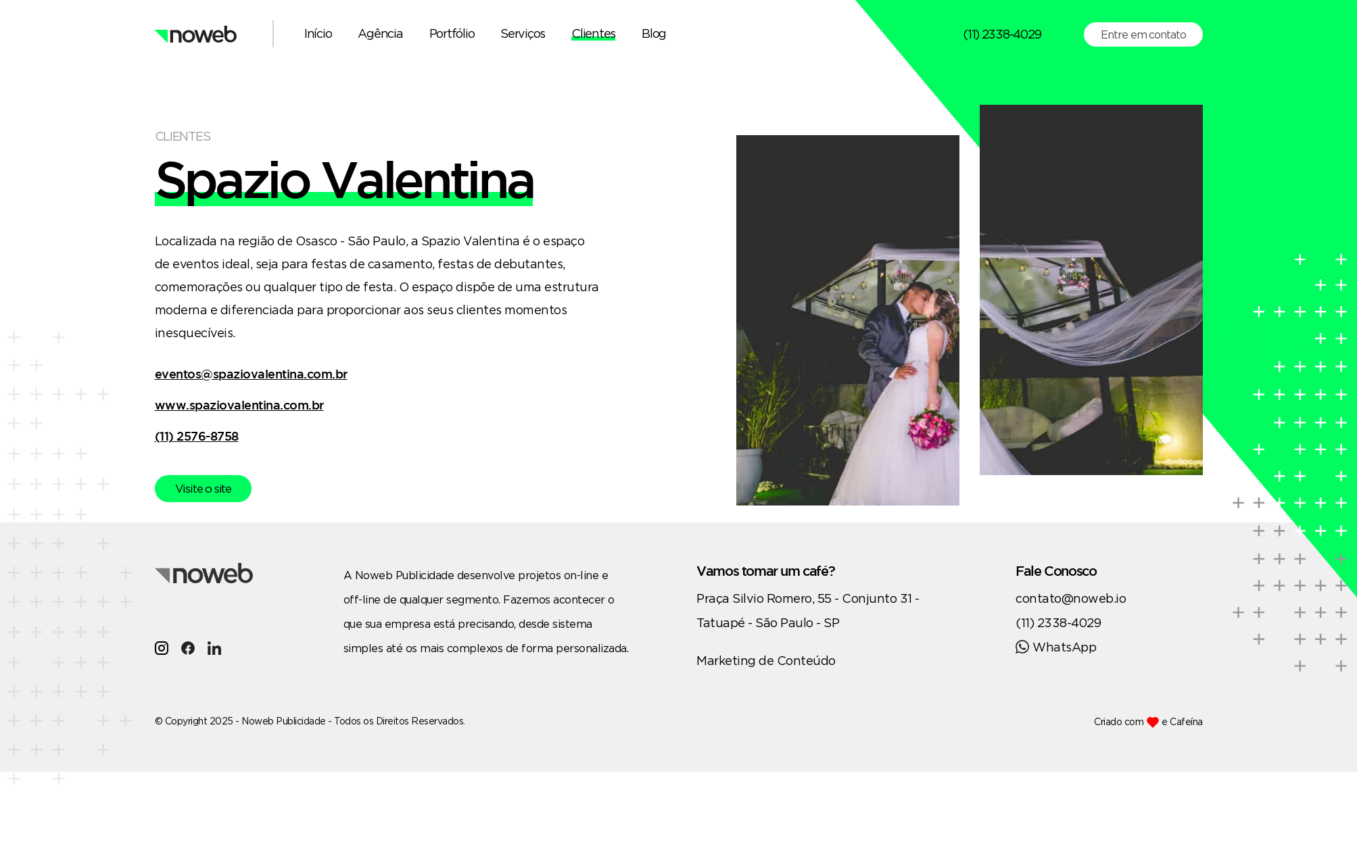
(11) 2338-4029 (1002, 33)
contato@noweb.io (1071, 598)
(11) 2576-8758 (197, 436)
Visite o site (203, 488)
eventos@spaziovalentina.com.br (251, 373)
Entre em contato (1143, 34)
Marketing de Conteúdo (766, 660)
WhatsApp (1056, 646)
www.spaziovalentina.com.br (239, 405)
